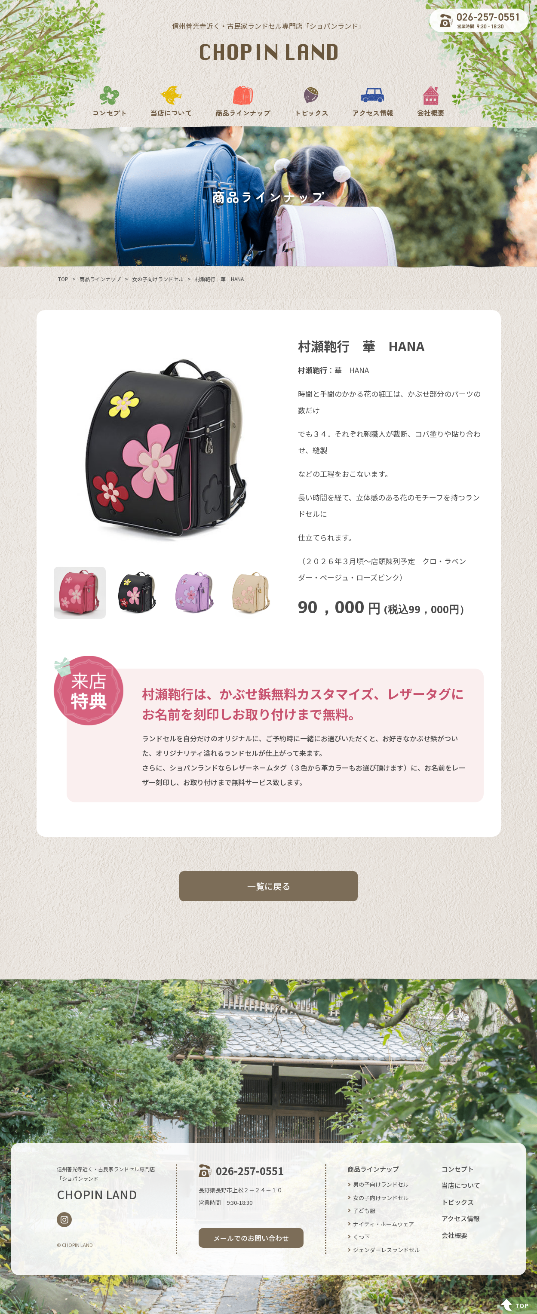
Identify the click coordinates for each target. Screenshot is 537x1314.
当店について (171, 102)
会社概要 (431, 102)
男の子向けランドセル (381, 1184)
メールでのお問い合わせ (251, 1238)
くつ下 (361, 1237)
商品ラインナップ (242, 102)
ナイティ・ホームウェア (383, 1224)
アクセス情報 (372, 102)
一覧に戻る (268, 886)
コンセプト (109, 102)
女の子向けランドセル (381, 1198)
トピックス (311, 102)
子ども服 (364, 1211)
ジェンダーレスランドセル (386, 1250)
